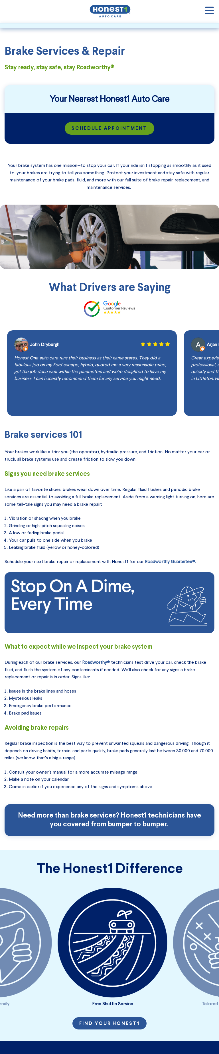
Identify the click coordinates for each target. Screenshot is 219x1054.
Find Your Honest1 (109, 1023)
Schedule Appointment (109, 128)
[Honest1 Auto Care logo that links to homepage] (110, 10)
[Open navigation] (209, 11)
